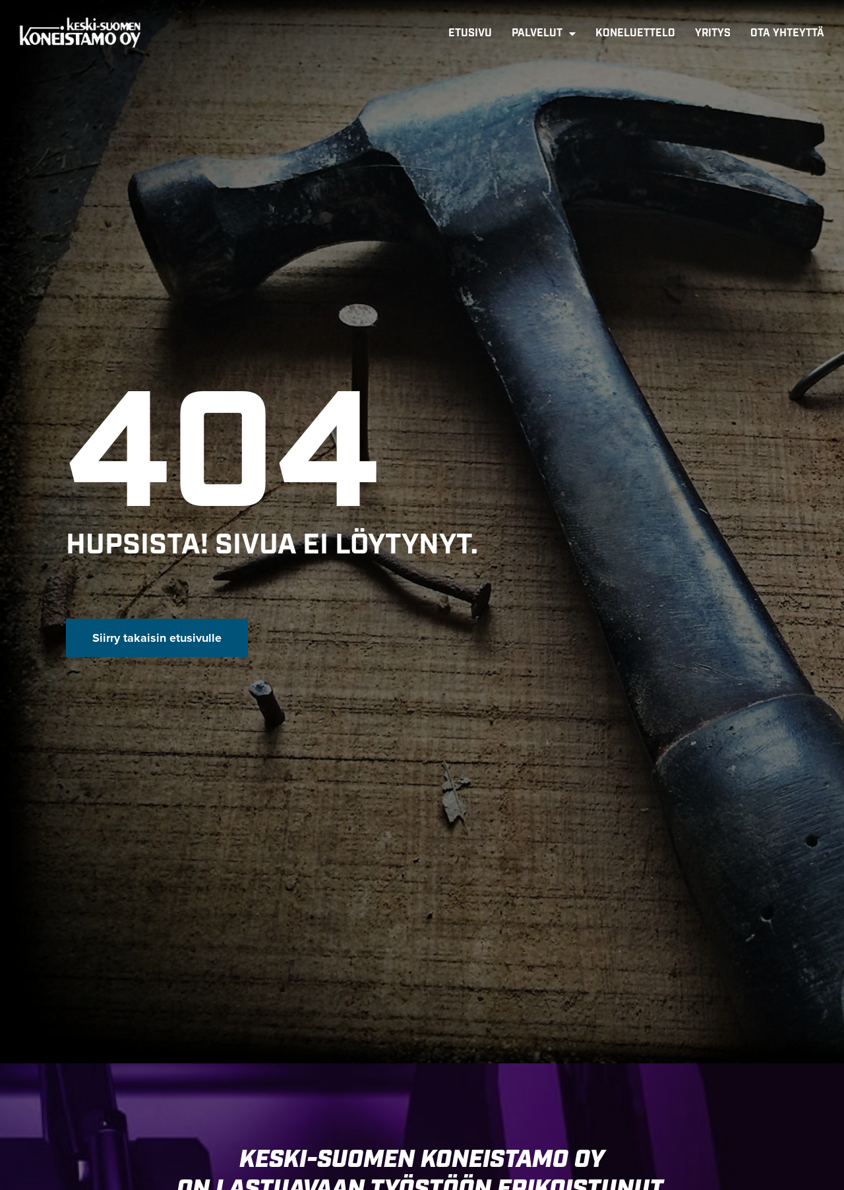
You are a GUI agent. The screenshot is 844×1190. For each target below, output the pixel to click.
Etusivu (470, 33)
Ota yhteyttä (787, 33)
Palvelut (544, 34)
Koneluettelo (635, 33)
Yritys (713, 33)
